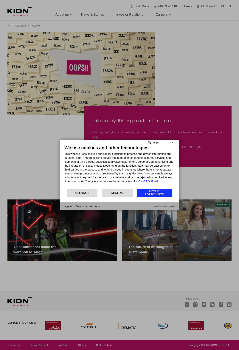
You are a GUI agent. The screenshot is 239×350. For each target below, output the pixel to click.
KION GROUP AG (147, 181)
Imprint (68, 206)
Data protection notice (88, 206)
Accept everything (154, 193)
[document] (119, 166)
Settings (82, 192)
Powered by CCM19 (164, 206)
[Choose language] (150, 142)
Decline (117, 192)
